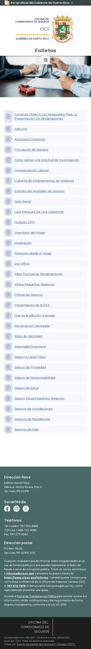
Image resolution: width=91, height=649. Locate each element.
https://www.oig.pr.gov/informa (26, 577)
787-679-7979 (16, 585)
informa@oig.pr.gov (20, 573)
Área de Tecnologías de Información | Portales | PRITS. (46, 644)
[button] (45, 60)
